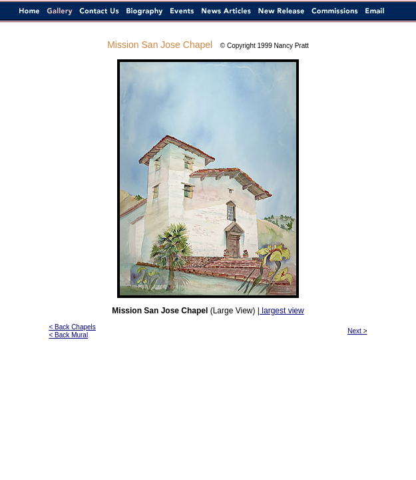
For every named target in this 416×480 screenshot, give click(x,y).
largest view (282, 310)
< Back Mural (69, 335)
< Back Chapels (72, 327)
